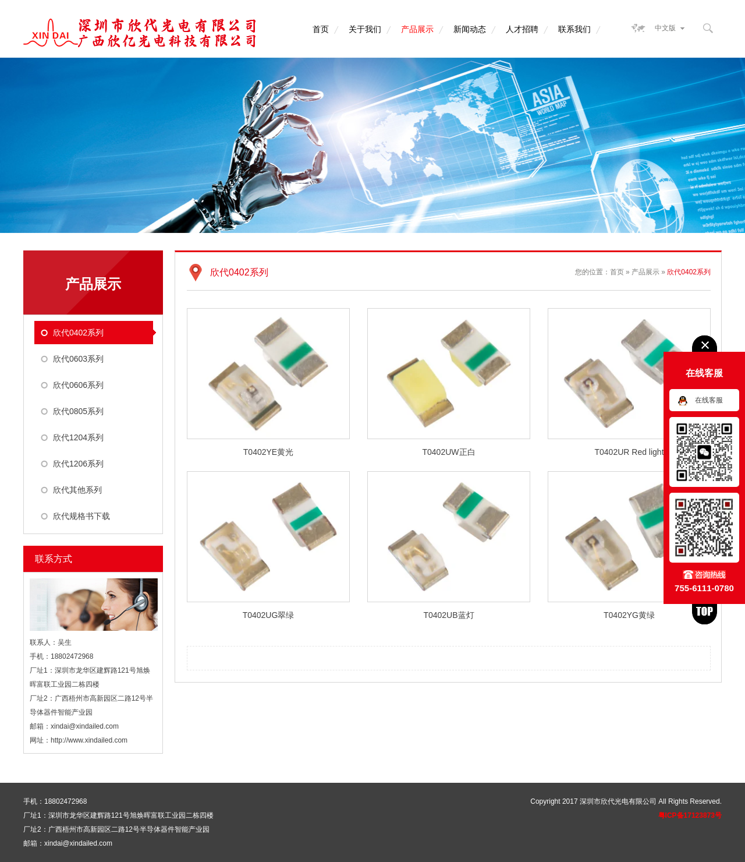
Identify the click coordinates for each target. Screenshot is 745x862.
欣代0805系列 (78, 411)
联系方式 (53, 559)
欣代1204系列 (78, 437)
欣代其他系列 (77, 489)
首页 (321, 29)
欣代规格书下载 (81, 516)
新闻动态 (469, 29)
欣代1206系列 (78, 463)
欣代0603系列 (78, 358)
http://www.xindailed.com (89, 740)
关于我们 (365, 29)
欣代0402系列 (78, 332)
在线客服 (709, 400)
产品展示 (417, 29)
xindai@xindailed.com (85, 726)
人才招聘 (522, 29)
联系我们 (574, 29)
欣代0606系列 (78, 385)
